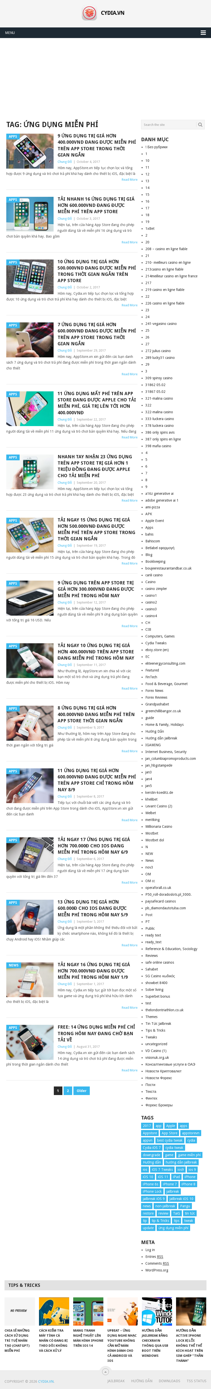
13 (147, 181)
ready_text (153, 942)
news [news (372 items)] (147, 1206)
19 (147, 222)
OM (148, 874)
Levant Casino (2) (158, 806)
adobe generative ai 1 (162, 500)
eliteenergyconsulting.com (165, 663)
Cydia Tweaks (155, 643)
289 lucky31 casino (160, 358)
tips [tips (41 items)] (176, 1221)
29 (147, 364)
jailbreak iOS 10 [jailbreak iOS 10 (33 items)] (181, 1199)
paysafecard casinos (160, 901)
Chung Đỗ (65, 162)
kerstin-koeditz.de (159, 793)
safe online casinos (159, 962)
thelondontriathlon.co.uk (164, 1010)
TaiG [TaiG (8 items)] (176, 1213)
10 (147, 161)
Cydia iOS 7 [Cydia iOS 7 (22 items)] (152, 1148)
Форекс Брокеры (159, 1105)
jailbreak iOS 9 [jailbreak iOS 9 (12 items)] (154, 1199)
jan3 (148, 772)
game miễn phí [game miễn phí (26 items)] (189, 1155)
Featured (152, 670)
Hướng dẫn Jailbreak (161, 738)
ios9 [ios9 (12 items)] (181, 1170)
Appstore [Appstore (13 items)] (150, 1133)
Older (82, 1091)
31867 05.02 (155, 392)
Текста (150, 1092)
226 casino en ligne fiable (164, 303)
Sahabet (151, 969)
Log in (150, 1250)
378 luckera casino (159, 426)
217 (148, 283)
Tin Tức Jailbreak (158, 1024)
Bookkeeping (155, 561)
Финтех (151, 1098)
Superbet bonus (157, 996)
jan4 (148, 779)
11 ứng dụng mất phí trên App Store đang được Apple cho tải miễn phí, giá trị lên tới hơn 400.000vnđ (97, 403)
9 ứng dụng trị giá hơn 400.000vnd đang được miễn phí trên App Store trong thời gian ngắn (97, 145)
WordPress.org (156, 1270)
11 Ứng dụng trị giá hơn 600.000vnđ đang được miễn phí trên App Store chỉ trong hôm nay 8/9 (97, 780)
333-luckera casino (159, 419)
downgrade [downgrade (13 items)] (151, 1155)
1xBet (149, 229)
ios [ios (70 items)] (145, 1170)
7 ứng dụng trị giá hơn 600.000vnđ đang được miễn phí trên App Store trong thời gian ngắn (97, 334)
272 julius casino (158, 351)
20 (147, 242)
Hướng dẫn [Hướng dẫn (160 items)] (152, 1162)
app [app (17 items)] (158, 1126)
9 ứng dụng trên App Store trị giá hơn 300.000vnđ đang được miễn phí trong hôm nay (96, 589)
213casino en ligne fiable (164, 269)
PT (147, 922)
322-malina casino (159, 412)
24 (147, 317)
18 (147, 215)
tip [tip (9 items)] (145, 1221)
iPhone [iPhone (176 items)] (190, 1177)
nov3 (149, 867)
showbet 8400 (156, 983)
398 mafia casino (158, 446)
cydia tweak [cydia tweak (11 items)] (174, 1148)
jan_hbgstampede (158, 765)
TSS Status (196, 1381)
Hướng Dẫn (154, 731)
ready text (153, 935)
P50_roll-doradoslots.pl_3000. (168, 894)
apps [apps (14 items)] (183, 1126)
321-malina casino (159, 398)
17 (147, 208)
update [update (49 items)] (148, 1228)
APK (148, 514)
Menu (10, 33)
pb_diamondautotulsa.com (165, 908)
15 (147, 195)
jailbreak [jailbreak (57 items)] (172, 1191)
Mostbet (151, 833)
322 (148, 405)
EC (147, 657)
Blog (148, 555)
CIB (148, 629)
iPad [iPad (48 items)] (176, 1177)
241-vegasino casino (161, 324)
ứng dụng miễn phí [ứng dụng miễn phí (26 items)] (173, 1228)
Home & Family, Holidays (164, 725)
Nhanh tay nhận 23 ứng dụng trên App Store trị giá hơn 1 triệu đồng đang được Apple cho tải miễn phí (95, 466)
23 (147, 310)
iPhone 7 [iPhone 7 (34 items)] (170, 1184)
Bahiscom (152, 541)
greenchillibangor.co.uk (163, 711)
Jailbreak (116, 1381)
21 (147, 256)
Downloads (169, 1381)
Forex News (154, 691)
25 (147, 330)
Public (150, 928)
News (149, 860)
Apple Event (154, 521)
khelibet (151, 799)
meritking (152, 820)
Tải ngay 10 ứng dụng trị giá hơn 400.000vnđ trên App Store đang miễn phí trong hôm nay (96, 652)
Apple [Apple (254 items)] (170, 1126)
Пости (150, 1085)
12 (147, 174)
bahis (149, 534)
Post (148, 915)
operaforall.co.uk (158, 888)
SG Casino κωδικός (160, 976)
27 (147, 344)
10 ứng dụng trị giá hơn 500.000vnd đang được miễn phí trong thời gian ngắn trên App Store (97, 271)
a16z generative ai (159, 494)
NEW (149, 854)
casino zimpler (156, 589)
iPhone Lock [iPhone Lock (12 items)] (152, 1191)
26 (147, 337)
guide (149, 718)
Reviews (151, 956)
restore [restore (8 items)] (148, 1213)
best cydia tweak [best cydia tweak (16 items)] (170, 1140)
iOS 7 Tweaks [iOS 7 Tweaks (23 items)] (162, 1170)
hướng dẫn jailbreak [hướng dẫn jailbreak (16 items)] (181, 1162)
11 (147, 167)
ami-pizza (152, 507)
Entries (154, 1257)
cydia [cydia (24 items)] (191, 1140)
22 (147, 296)
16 (147, 201)
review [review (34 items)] (163, 1213)
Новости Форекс (158, 1078)
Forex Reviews (156, 697)
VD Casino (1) (155, 1051)
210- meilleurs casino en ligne (168, 262)
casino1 (151, 595)
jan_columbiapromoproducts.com (170, 759)
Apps (149, 527)
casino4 (151, 616)
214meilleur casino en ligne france (171, 276)
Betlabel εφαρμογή (159, 548)
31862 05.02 (155, 385)
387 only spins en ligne (163, 439)
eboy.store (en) (157, 650)
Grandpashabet (157, 704)
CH (147, 623)
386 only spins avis (160, 432)
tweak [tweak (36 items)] (188, 1221)
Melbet (150, 813)
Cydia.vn (46, 1381)
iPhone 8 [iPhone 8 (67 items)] (188, 1184)
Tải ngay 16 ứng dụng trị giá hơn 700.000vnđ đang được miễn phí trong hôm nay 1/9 (94, 971)
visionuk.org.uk (157, 1058)
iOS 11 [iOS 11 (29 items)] (163, 1177)
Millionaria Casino (158, 826)
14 (147, 188)
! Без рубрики (156, 147)
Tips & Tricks (155, 1030)
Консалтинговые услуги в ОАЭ (170, 1064)
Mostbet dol (154, 840)
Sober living (154, 990)
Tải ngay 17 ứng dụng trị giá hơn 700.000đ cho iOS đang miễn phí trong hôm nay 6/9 (94, 846)
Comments (157, 1263)
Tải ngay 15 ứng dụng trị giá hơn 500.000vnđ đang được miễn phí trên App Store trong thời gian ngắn (96, 529)
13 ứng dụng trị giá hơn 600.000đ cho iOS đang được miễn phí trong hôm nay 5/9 (93, 908)
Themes (151, 1017)
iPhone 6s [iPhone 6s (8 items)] (150, 1184)
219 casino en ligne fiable (164, 290)
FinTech (151, 677)
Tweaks (151, 1037)
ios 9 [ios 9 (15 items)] (192, 1170)
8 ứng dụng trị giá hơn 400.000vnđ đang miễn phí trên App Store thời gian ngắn (96, 714)
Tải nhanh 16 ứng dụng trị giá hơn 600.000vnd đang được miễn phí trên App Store (96, 205)
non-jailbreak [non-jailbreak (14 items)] (165, 1206)
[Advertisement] (105, 76)
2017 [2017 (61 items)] (147, 1126)
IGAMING (153, 745)
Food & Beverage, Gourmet (166, 684)
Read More (130, 179)
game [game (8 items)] (169, 1155)
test (148, 1003)
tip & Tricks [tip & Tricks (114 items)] (160, 1221)
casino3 (151, 609)
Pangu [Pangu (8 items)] (185, 1206)
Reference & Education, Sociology (171, 949)
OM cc (150, 881)
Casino (150, 582)
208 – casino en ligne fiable (166, 249)
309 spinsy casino (159, 378)
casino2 (151, 602)
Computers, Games (160, 636)
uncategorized (156, 1044)
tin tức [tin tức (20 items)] (190, 1213)
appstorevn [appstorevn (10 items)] (190, 1133)
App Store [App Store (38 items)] (169, 1133)
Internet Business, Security (166, 752)
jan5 (148, 786)
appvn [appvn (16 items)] (147, 1140)
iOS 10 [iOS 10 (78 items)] (148, 1177)
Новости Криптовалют (163, 1071)
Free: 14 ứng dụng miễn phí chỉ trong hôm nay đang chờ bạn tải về (96, 1033)
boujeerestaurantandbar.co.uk (168, 568)
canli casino (154, 575)
